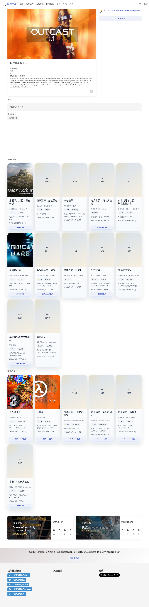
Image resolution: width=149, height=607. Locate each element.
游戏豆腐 (9, 4)
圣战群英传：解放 (46, 270)
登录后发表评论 (16, 107)
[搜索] (140, 4)
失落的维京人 (125, 270)
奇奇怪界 (68, 200)
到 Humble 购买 (20, 363)
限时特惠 (50, 4)
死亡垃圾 (95, 270)
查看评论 (13, 118)
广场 (65, 4)
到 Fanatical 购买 (101, 227)
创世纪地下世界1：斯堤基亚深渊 (128, 202)
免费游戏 (29, 4)
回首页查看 (74, 558)
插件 (71, 4)
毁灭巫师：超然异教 (47, 200)
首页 (21, 4)
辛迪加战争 (15, 270)
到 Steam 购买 (47, 439)
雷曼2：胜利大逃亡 (19, 481)
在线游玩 (40, 4)
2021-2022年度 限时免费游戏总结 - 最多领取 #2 (120, 11)
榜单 (58, 4)
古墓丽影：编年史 (127, 412)
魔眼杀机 (41, 336)
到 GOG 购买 (120, 18)
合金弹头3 (14, 412)
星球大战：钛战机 (73, 270)
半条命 (40, 412)
